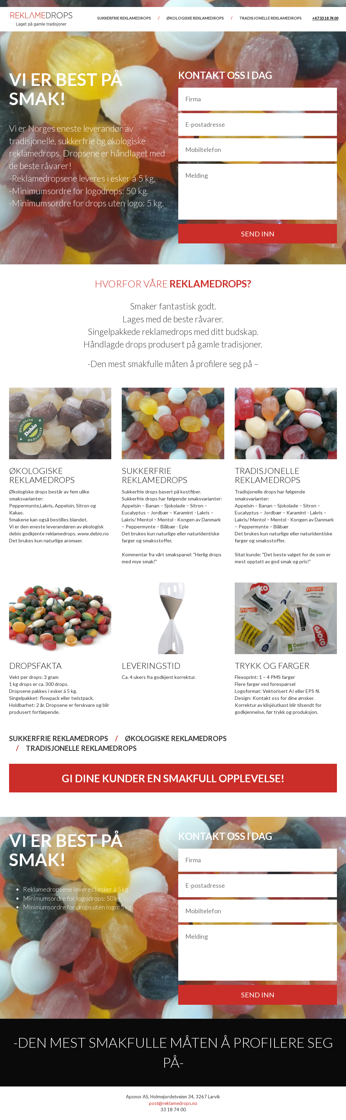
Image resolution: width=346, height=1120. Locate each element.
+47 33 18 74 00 (325, 18)
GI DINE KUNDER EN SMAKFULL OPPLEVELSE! (173, 778)
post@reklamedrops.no (173, 1103)
